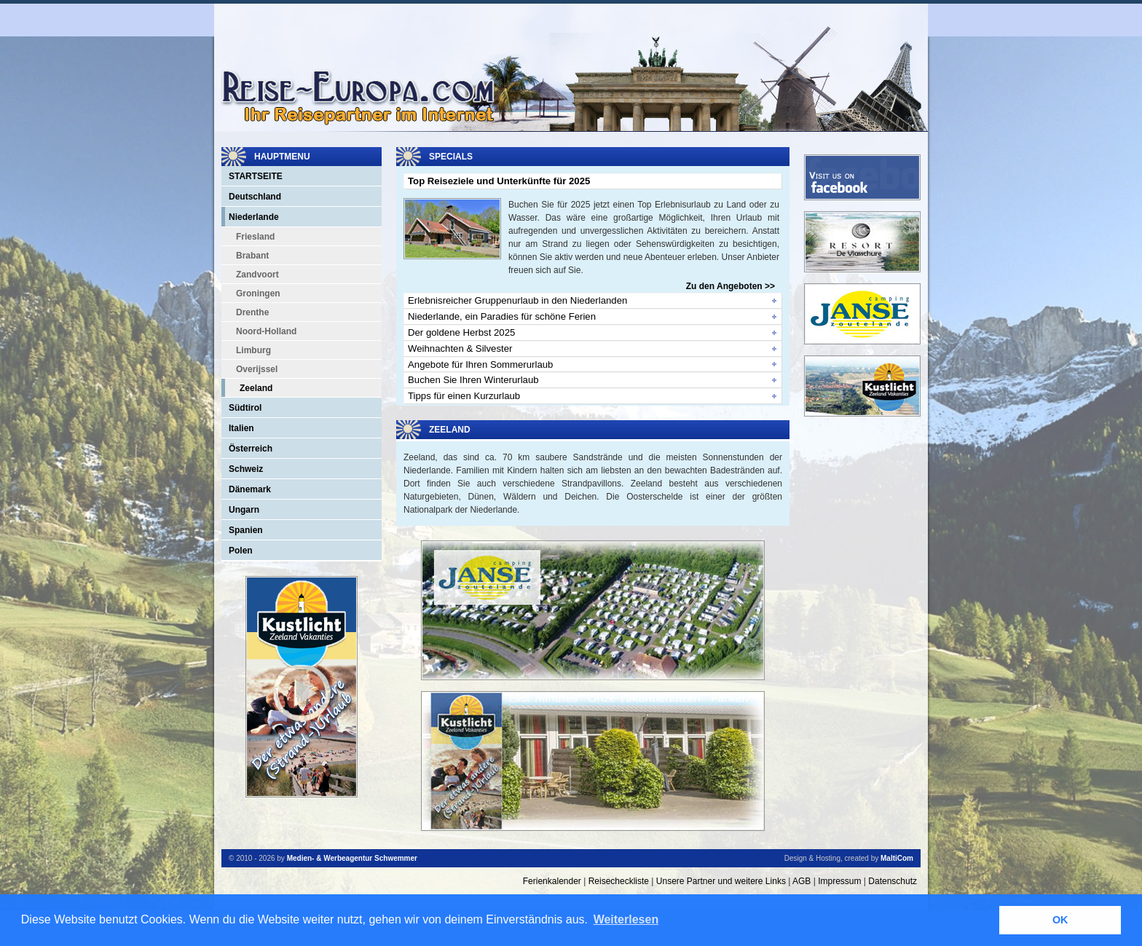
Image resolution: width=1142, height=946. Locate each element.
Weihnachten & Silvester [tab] (460, 348)
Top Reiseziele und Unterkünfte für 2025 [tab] (499, 181)
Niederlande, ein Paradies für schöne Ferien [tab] (502, 316)
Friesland (255, 237)
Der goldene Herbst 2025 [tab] (461, 332)
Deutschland (255, 197)
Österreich (250, 449)
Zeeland (256, 388)
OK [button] (1060, 920)
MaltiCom (897, 858)
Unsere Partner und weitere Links (721, 881)
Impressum (839, 881)
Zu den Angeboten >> (730, 286)
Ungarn (244, 510)
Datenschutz (892, 881)
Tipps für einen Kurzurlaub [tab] (464, 395)
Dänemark (250, 489)
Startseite (256, 176)
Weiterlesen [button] (626, 919)
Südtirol (245, 408)
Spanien (246, 530)
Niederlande (254, 217)
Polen (241, 550)
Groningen (258, 293)
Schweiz (246, 469)
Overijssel (256, 369)
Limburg (253, 350)
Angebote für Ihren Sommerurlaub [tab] (480, 364)
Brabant (252, 256)
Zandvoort (257, 274)
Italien (241, 428)
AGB (801, 881)
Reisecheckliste (618, 881)
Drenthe (252, 312)
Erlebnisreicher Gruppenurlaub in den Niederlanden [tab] (517, 300)
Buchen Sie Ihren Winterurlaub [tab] (473, 379)
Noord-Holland (266, 331)
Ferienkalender (552, 881)
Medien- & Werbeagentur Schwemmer (352, 858)
